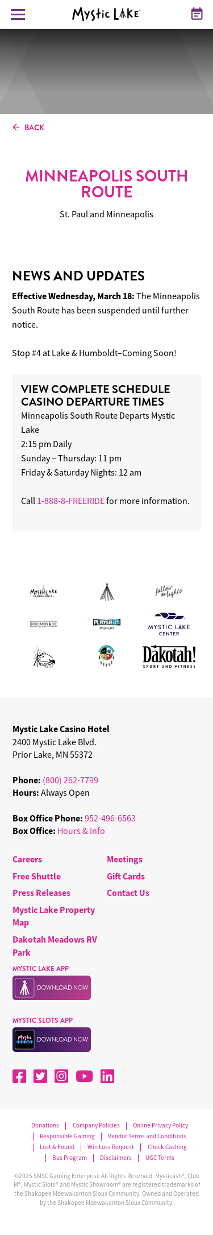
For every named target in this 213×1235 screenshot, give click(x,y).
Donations (45, 1125)
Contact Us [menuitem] (128, 892)
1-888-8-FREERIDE (71, 500)
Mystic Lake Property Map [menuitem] (53, 916)
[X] (40, 1076)
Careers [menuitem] (27, 859)
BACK (28, 128)
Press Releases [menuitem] (41, 892)
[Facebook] (19, 1076)
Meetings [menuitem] (125, 859)
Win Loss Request (110, 1147)
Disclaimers (116, 1158)
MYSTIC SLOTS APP (42, 1020)
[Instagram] (61, 1076)
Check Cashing (167, 1147)
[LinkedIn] (107, 1076)
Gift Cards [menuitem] (126, 876)
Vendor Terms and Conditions (147, 1136)
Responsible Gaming (67, 1136)
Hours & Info (81, 830)
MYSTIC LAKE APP (40, 969)
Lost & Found (57, 1147)
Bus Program (69, 1158)
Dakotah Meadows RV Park (54, 945)
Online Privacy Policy (160, 1125)
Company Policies (96, 1125)
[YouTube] (84, 1076)
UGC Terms (159, 1158)
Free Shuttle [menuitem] (36, 876)
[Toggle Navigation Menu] (18, 14)
